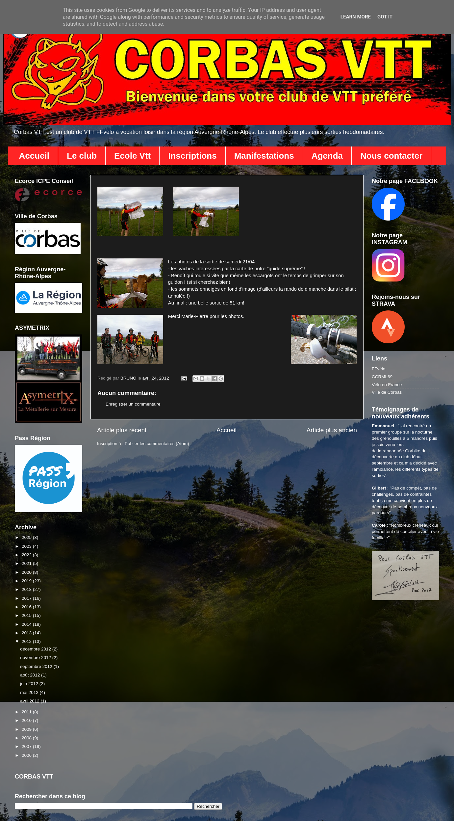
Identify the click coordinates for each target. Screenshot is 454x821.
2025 (27, 537)
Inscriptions (192, 156)
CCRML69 (382, 376)
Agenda (327, 156)
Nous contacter (391, 156)
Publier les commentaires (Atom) (157, 443)
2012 (27, 641)
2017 (27, 598)
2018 (27, 589)
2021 (27, 563)
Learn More (355, 17)
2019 (27, 580)
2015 (27, 615)
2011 (27, 711)
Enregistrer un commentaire (133, 404)
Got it (384, 17)
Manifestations (264, 156)
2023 (27, 546)
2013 (27, 632)
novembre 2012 (36, 657)
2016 (27, 606)
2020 (27, 572)
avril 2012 (30, 701)
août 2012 (30, 675)
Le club (82, 156)
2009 (27, 729)
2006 (27, 755)
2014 (27, 624)
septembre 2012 (36, 666)
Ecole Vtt (132, 156)
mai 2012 (29, 692)
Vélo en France (387, 384)
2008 (27, 737)
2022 (27, 554)
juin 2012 (29, 683)
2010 (27, 720)
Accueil (34, 156)
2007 (27, 746)
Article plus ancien (332, 430)
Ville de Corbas (387, 392)
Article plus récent (121, 430)
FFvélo (378, 368)
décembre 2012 (36, 649)
